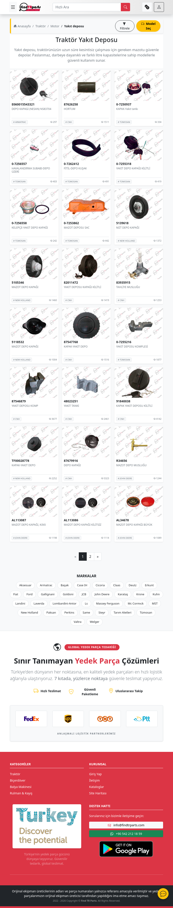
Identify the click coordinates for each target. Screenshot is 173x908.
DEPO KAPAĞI (72, 465)
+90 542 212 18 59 (126, 834)
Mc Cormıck (136, 603)
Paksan (51, 612)
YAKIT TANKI (71, 406)
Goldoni (68, 594)
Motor (54, 26)
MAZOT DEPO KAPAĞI (25, 287)
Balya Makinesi (20, 787)
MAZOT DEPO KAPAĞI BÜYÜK (134, 525)
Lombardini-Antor (64, 603)
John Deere (102, 594)
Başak (65, 585)
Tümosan (146, 612)
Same (86, 612)
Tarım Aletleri (122, 612)
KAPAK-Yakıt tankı (127, 109)
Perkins (69, 612)
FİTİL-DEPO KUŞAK (75, 168)
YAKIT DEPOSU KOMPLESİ (132, 346)
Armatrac (46, 585)
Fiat (15, 594)
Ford (29, 594)
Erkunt (149, 585)
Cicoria (100, 585)
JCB (84, 594)
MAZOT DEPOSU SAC (76, 227)
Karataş (123, 594)
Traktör (40, 26)
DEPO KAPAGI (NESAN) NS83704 (31, 109)
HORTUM (69, 109)
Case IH (82, 585)
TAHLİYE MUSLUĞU (128, 287)
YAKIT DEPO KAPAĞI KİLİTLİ (133, 168)
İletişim (94, 780)
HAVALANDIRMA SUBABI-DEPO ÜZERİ (31, 170)
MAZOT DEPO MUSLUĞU (131, 465)
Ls (86, 603)
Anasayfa (22, 26)
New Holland (29, 612)
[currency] (147, 7)
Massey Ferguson (108, 603)
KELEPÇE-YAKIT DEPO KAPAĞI (30, 227)
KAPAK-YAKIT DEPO (76, 346)
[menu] (13, 7)
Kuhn (156, 594)
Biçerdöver (17, 780)
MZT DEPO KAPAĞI (127, 227)
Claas (116, 585)
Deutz (133, 585)
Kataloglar (96, 787)
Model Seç (148, 26)
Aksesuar (25, 585)
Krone (140, 594)
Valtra (77, 622)
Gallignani (48, 594)
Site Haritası (98, 793)
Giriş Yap (95, 774)
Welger (94, 622)
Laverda (39, 603)
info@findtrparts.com (126, 825)
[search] (125, 7)
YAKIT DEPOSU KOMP (25, 406)
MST (155, 603)
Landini (20, 603)
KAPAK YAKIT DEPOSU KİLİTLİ (134, 406)
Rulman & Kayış (21, 793)
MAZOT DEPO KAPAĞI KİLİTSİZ (82, 525)
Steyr (101, 612)
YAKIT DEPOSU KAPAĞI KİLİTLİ (82, 287)
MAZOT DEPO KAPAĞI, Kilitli (29, 525)
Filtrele (125, 26)
